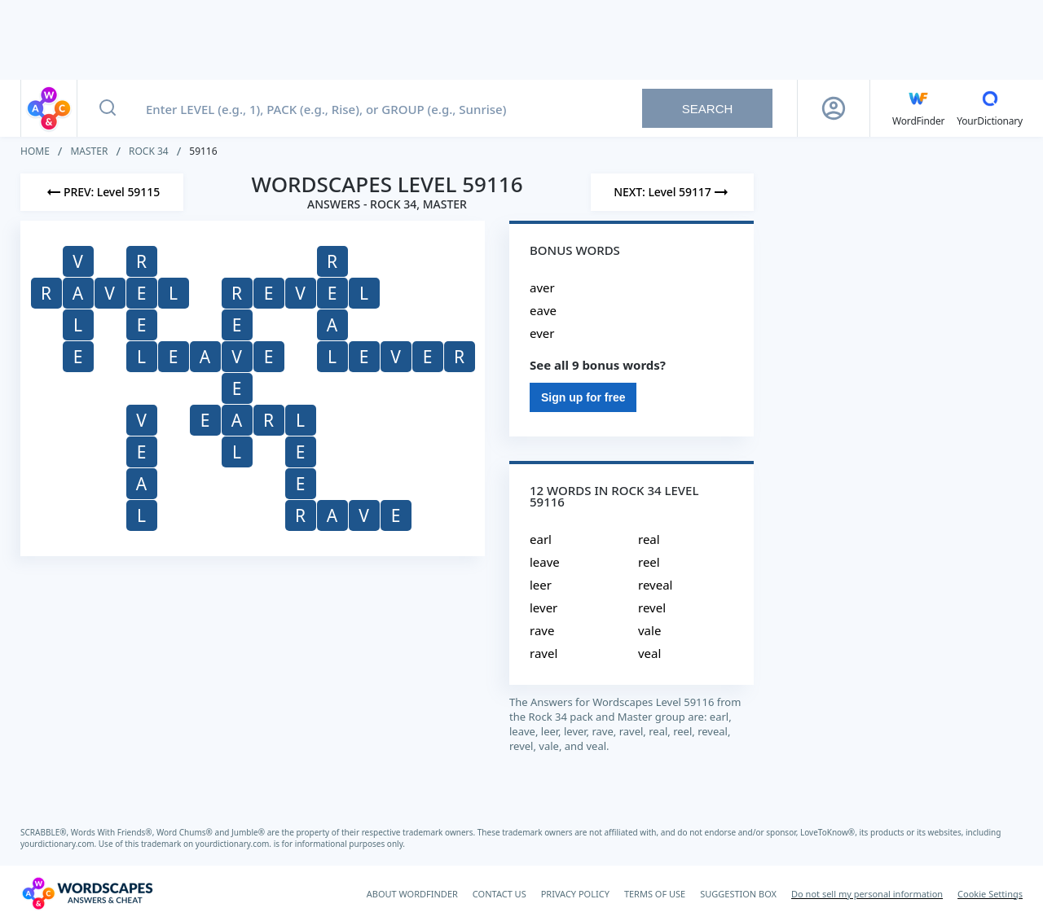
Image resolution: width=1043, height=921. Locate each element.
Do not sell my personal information (867, 894)
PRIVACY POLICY (575, 894)
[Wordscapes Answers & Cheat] (87, 893)
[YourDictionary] (990, 108)
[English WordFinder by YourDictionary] (918, 108)
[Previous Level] (101, 192)
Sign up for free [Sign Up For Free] (583, 397)
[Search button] (107, 108)
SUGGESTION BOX (738, 894)
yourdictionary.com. (59, 843)
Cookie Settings (990, 894)
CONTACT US (499, 894)
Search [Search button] (707, 109)
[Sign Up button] (833, 108)
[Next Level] (672, 192)
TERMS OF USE (654, 894)
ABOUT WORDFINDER (412, 894)
